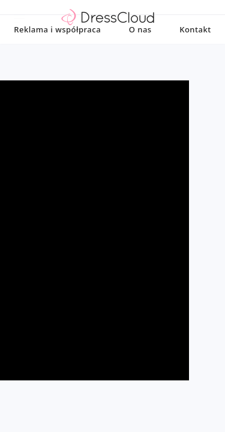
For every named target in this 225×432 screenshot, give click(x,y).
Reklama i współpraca (57, 51)
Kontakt (195, 51)
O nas (140, 51)
